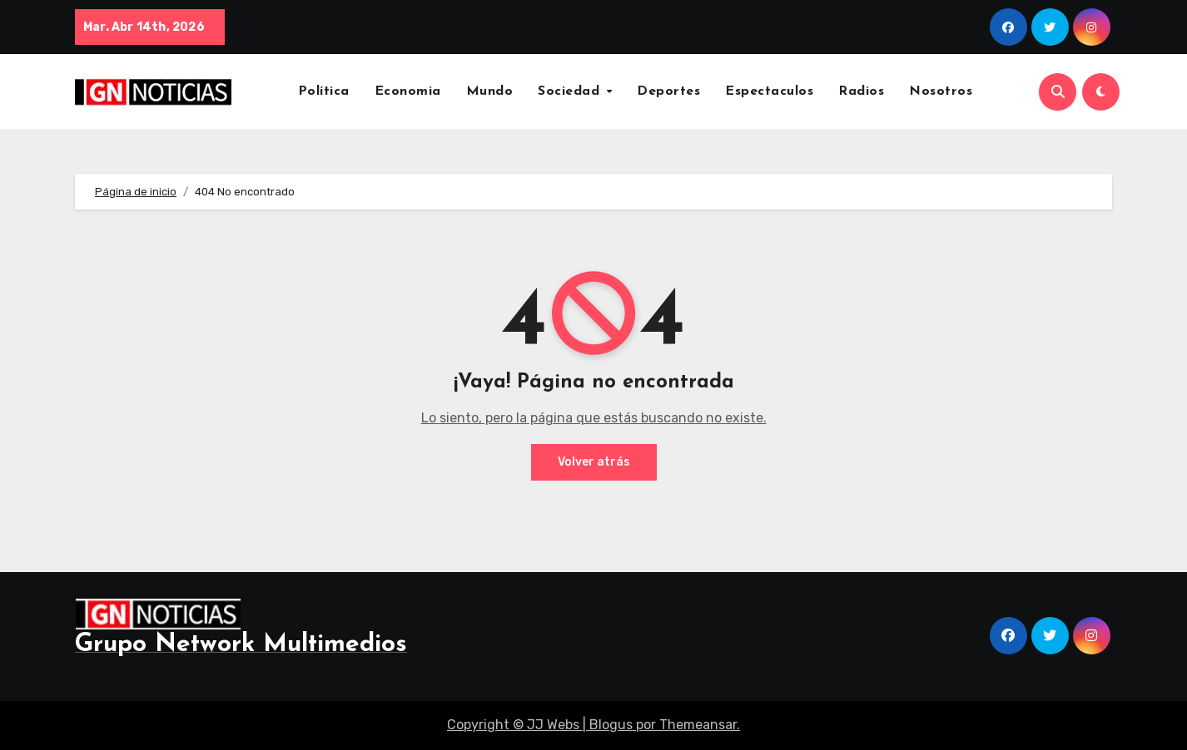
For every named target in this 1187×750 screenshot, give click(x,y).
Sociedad (571, 91)
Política (324, 91)
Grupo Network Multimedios (241, 645)
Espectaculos (769, 91)
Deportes (668, 91)
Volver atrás (594, 462)
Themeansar (698, 725)
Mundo (490, 91)
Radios (861, 91)
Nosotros (940, 91)
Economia (408, 91)
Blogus (611, 725)
